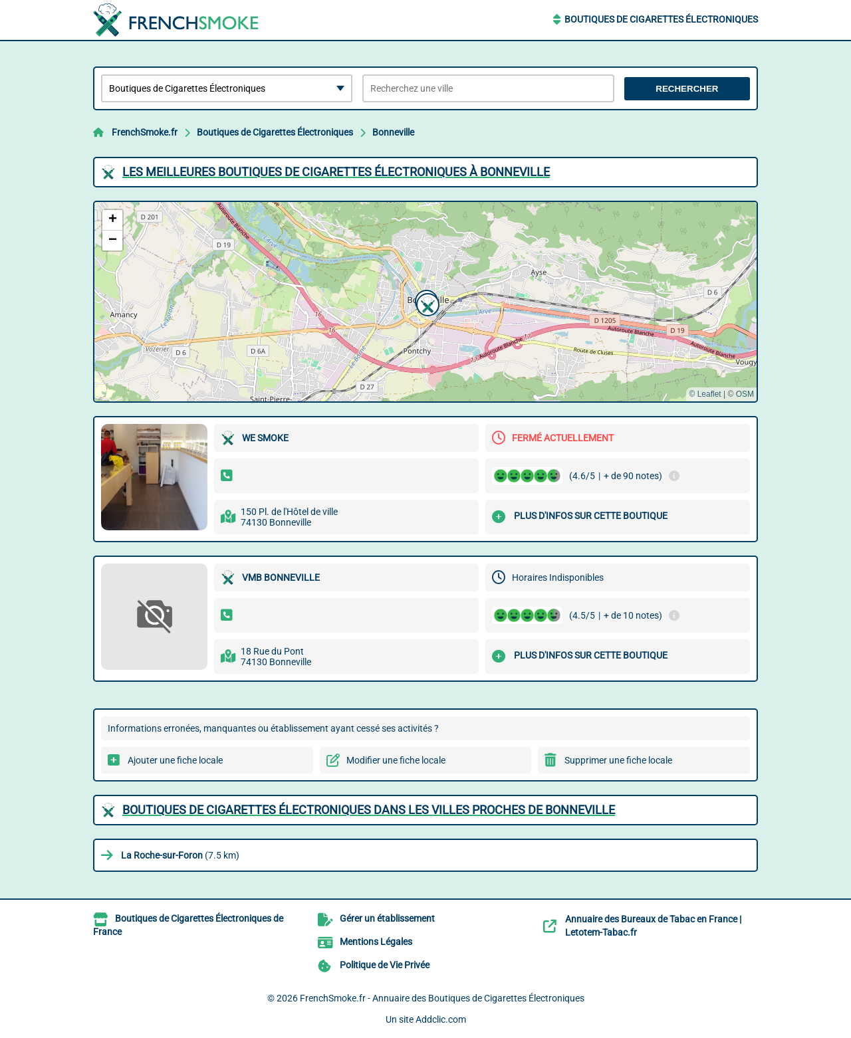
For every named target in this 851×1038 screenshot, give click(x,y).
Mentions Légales (376, 941)
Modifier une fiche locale (395, 760)
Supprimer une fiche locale (618, 760)
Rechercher (687, 89)
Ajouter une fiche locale (175, 760)
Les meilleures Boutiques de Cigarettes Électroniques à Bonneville (336, 172)
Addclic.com (441, 1019)
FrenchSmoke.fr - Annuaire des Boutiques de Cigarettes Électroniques (442, 998)
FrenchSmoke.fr (145, 132)
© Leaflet (705, 394)
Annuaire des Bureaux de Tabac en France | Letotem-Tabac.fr (653, 926)
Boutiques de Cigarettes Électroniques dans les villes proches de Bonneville (368, 810)
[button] (426, 303)
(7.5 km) (180, 855)
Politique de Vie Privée (384, 965)
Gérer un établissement (387, 918)
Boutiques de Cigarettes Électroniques (661, 19)
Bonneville (393, 132)
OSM (745, 394)
